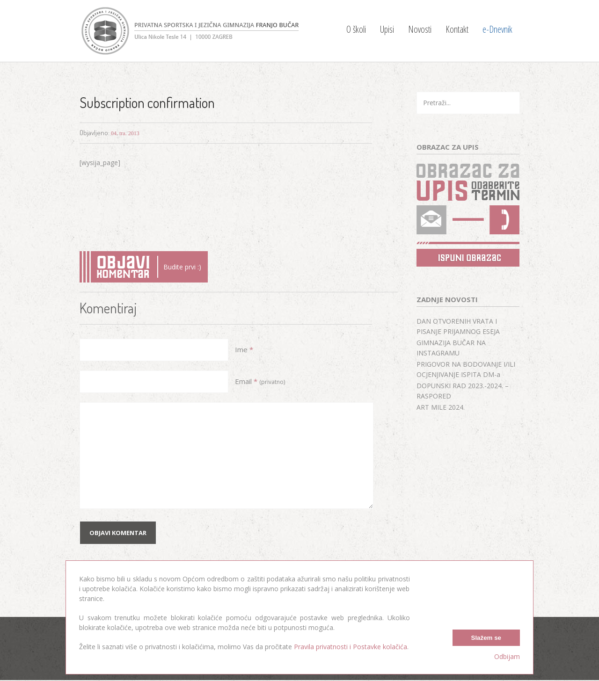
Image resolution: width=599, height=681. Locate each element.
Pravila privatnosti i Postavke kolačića (350, 646)
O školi (356, 29)
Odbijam (507, 656)
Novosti (419, 29)
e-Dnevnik (497, 29)
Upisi (387, 29)
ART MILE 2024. (440, 407)
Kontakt (457, 29)
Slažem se (486, 637)
